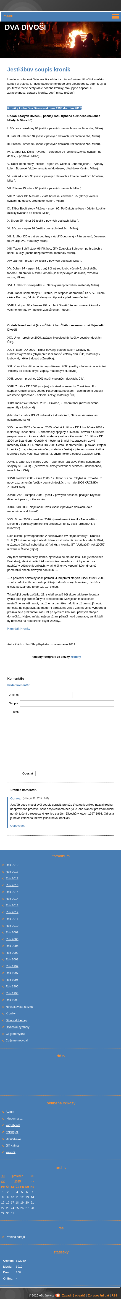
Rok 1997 (12, 973)
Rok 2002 (12, 959)
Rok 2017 (12, 878)
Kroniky (25, 628)
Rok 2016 (12, 885)
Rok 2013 (12, 905)
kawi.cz (11, 1152)
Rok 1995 (12, 986)
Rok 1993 (12, 1000)
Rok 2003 (12, 952)
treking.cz (12, 1132)
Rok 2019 (12, 865)
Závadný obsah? (74, 1295)
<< (3, 1176)
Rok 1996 (12, 979)
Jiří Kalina (12, 1145)
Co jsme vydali (15, 1033)
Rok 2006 (12, 939)
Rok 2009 (12, 932)
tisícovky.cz (13, 1138)
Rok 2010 (12, 925)
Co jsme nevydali (17, 1040)
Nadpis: (14, 703)
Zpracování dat (98, 1295)
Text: (16, 711)
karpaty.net (13, 1125)
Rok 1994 (12, 993)
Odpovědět (17, 825)
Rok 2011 (12, 919)
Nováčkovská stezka (19, 1006)
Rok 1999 (12, 966)
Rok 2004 (12, 946)
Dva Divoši (25, 27)
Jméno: (14, 694)
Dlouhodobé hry (16, 1020)
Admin (10, 1111)
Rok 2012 (12, 912)
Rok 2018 (12, 871)
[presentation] (68, 758)
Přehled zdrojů (15, 1237)
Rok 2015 (12, 892)
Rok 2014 (12, 898)
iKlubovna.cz (14, 1118)
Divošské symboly (17, 1027)
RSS (114, 1295)
